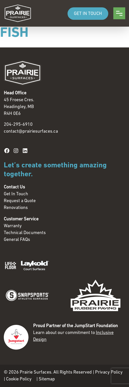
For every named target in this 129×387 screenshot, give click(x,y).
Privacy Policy (109, 372)
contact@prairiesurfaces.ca (31, 131)
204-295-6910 (18, 124)
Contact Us (14, 187)
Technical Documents (25, 233)
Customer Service (21, 219)
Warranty (13, 226)
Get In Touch (16, 194)
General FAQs (17, 239)
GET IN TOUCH (88, 13)
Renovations (16, 207)
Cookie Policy (19, 379)
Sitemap (47, 379)
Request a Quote (20, 201)
